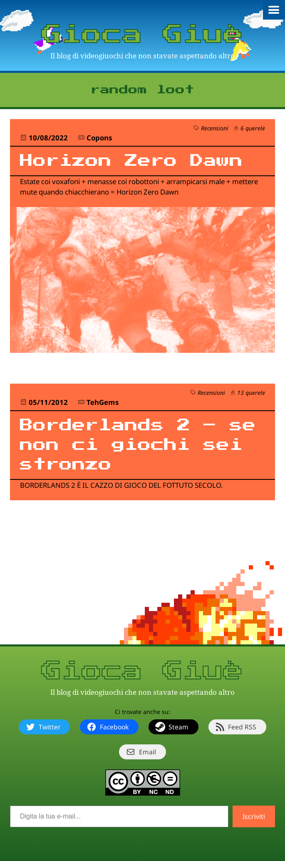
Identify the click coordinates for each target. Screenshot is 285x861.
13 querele (251, 393)
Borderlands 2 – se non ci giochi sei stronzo (138, 445)
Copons (99, 137)
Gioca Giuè (142, 35)
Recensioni (214, 128)
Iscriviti (254, 816)
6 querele (252, 128)
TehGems (103, 402)
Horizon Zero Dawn (131, 160)
